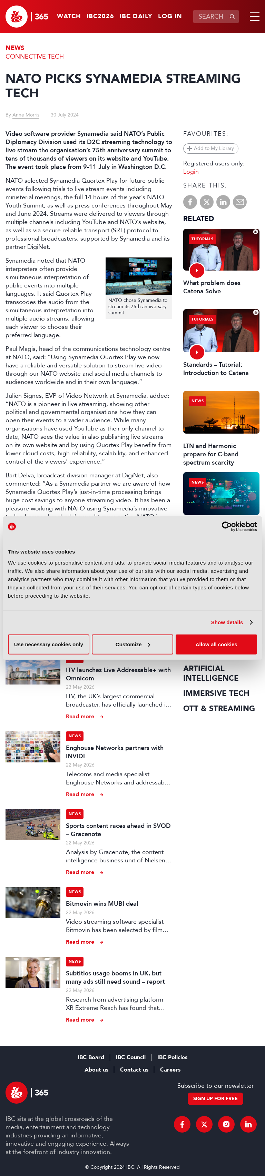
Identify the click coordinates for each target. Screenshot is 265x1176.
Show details (227, 622)
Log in (170, 16)
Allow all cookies (216, 644)
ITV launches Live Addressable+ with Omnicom (118, 674)
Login (191, 172)
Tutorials (203, 239)
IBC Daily (136, 16)
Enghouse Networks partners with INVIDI (115, 752)
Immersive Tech (216, 693)
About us (96, 1070)
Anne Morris (25, 115)
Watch (69, 16)
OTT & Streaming (219, 708)
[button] (253, 16)
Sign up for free (215, 1098)
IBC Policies (172, 1057)
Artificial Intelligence (211, 673)
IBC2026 (100, 16)
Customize (133, 644)
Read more (80, 716)
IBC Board (91, 1057)
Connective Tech (35, 56)
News (15, 48)
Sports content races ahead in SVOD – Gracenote (118, 830)
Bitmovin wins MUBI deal (102, 904)
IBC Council (131, 1057)
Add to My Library (214, 148)
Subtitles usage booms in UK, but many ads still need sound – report (115, 977)
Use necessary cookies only (48, 644)
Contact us (134, 1070)
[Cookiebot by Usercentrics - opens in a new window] (227, 526)
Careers (170, 1070)
